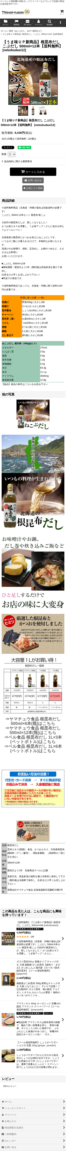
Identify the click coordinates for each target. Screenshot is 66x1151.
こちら (28, 384)
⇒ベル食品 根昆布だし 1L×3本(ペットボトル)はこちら (33, 739)
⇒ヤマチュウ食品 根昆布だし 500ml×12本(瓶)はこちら (33, 730)
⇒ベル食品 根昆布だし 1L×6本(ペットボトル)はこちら (33, 748)
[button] (49, 23)
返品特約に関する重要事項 (17, 161)
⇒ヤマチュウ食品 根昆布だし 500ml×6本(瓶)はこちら (33, 721)
